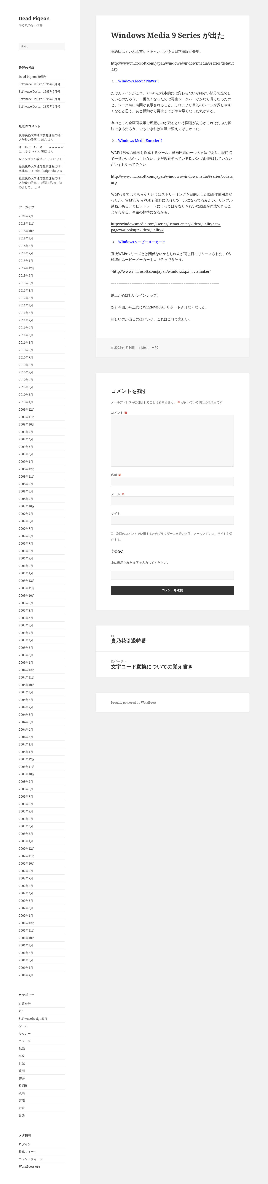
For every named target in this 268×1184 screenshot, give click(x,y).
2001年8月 (26, 953)
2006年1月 (26, 573)
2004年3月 (26, 737)
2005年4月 (26, 640)
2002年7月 (26, 878)
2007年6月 (26, 536)
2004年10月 (27, 685)
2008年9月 (26, 484)
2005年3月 (26, 648)
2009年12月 (27, 409)
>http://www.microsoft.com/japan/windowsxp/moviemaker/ (160, 271)
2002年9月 (26, 871)
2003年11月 (27, 767)
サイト (115, 513)
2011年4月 (26, 328)
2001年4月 (26, 975)
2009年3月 (26, 447)
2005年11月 (27, 588)
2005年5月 (26, 633)
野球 (22, 1108)
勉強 (22, 1048)
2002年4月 (26, 893)
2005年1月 (26, 662)
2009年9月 (26, 432)
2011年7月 (26, 320)
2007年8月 (26, 521)
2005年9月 (26, 603)
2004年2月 (26, 744)
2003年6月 (26, 804)
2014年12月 (27, 268)
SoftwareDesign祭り (33, 1019)
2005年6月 (26, 625)
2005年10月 (27, 595)
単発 (22, 1056)
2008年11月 (27, 476)
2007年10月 (27, 506)
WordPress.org (29, 1166)
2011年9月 (26, 305)
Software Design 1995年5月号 (39, 106)
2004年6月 (26, 715)
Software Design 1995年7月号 (39, 91)
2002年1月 (26, 915)
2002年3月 (26, 901)
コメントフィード (31, 1159)
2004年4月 (26, 729)
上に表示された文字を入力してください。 (140, 563)
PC (21, 1011)
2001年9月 (26, 945)
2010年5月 (26, 372)
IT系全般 (25, 1004)
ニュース (25, 1041)
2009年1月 (26, 462)
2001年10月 (27, 938)
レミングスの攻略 (31, 159)
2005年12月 (27, 581)
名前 (116, 475)
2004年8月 (26, 700)
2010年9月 (26, 350)
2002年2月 (26, 908)
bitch (144, 347)
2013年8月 (26, 283)
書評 (22, 1078)
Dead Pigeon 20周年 (33, 77)
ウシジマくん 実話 (35, 151)
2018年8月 (26, 246)
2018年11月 (27, 223)
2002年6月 (26, 886)
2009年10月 (27, 424)
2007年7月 (26, 529)
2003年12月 (27, 759)
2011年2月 (26, 342)
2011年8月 (26, 313)
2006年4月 (26, 566)
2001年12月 (27, 923)
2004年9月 (26, 692)
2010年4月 (26, 380)
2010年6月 (26, 365)
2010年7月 (26, 357)
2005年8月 (26, 610)
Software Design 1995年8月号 (39, 84)
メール (117, 494)
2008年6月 (26, 491)
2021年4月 (26, 216)
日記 (22, 1063)
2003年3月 (26, 826)
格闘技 (23, 1086)
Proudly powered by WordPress (134, 702)
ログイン (25, 1144)
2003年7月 (26, 796)
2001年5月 (26, 968)
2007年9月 (26, 514)
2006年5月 (26, 558)
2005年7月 (26, 618)
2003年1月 (26, 841)
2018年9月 (26, 238)
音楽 (22, 1115)
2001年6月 (26, 960)
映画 (22, 1071)
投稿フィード (28, 1152)
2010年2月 (26, 395)
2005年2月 (26, 655)
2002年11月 (27, 856)
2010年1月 (26, 402)
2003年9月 (26, 782)
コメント (119, 413)
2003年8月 (26, 789)
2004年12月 (27, 670)
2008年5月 (26, 499)
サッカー (25, 1033)
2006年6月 (26, 551)
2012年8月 (26, 298)
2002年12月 (27, 849)
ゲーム (23, 1026)
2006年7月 (26, 543)
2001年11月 (27, 930)
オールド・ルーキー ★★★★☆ (41, 147)
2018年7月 (26, 253)
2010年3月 (26, 387)
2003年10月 (27, 774)
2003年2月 (26, 834)
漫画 (22, 1093)
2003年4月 (26, 819)
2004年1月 (26, 752)
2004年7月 (26, 707)
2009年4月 (26, 439)
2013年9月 (26, 275)
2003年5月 (26, 811)
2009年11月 (27, 417)
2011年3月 (26, 335)
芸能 (22, 1100)
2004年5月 (26, 722)
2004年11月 (27, 677)
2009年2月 (26, 454)
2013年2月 (26, 290)
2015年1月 (26, 261)
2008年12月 (27, 469)
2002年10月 (27, 863)
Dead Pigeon (34, 18)
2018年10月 (27, 231)
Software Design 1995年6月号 (39, 99)
